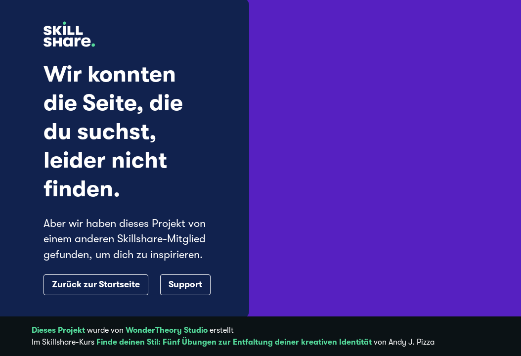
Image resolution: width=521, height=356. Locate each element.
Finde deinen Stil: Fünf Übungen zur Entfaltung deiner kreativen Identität (234, 342)
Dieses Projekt (58, 330)
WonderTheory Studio (167, 330)
